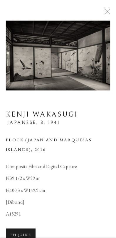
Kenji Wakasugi (42, 115)
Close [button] (105, 13)
